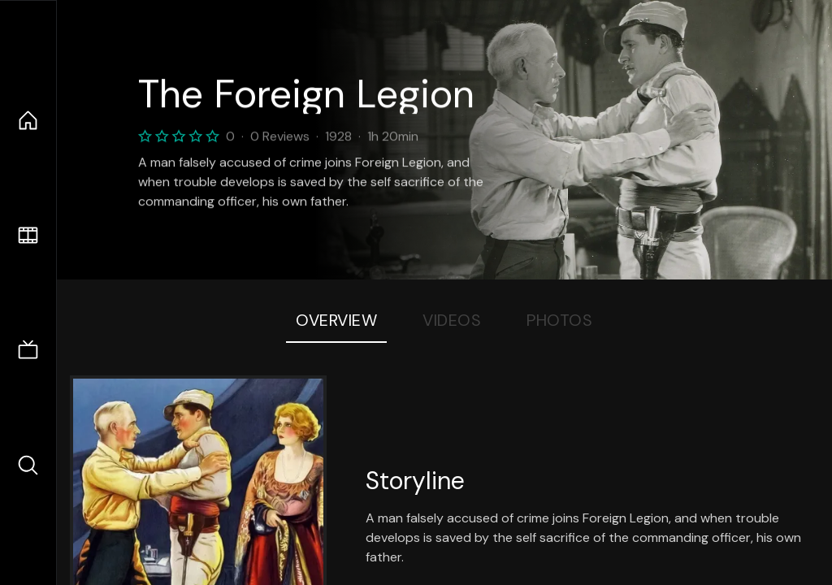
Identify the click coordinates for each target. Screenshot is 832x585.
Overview (336, 320)
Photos (559, 320)
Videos (451, 320)
